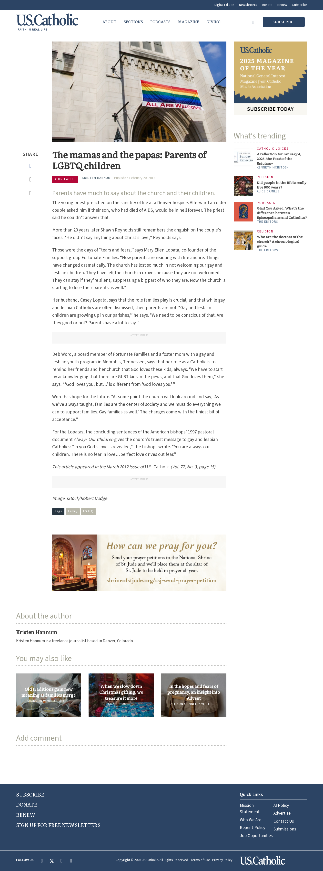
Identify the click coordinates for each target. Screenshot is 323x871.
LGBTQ (88, 511)
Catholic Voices (272, 149)
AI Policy (281, 805)
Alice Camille (268, 191)
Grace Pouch (119, 704)
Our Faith (65, 179)
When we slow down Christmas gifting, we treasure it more (121, 692)
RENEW (25, 814)
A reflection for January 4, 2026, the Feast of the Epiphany (279, 159)
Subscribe (299, 4)
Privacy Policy (222, 860)
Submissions (284, 829)
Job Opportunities (256, 836)
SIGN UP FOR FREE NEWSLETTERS (58, 825)
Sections (133, 21)
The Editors (267, 222)
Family (72, 511)
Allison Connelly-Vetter (192, 704)
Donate (267, 4)
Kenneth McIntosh (273, 167)
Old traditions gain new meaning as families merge (48, 692)
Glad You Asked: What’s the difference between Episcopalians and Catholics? (282, 213)
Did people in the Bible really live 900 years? (281, 184)
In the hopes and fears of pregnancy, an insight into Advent (193, 692)
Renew (282, 4)
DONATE (26, 804)
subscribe (284, 22)
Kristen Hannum (96, 178)
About (109, 21)
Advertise (282, 813)
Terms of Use (200, 860)
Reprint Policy (252, 828)
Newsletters (248, 4)
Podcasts (160, 21)
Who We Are (250, 820)
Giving (213, 21)
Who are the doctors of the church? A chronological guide (280, 241)
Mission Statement (250, 808)
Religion (265, 177)
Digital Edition (224, 4)
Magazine (188, 21)
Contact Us (283, 821)
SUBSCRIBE (30, 794)
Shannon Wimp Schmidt (46, 701)
